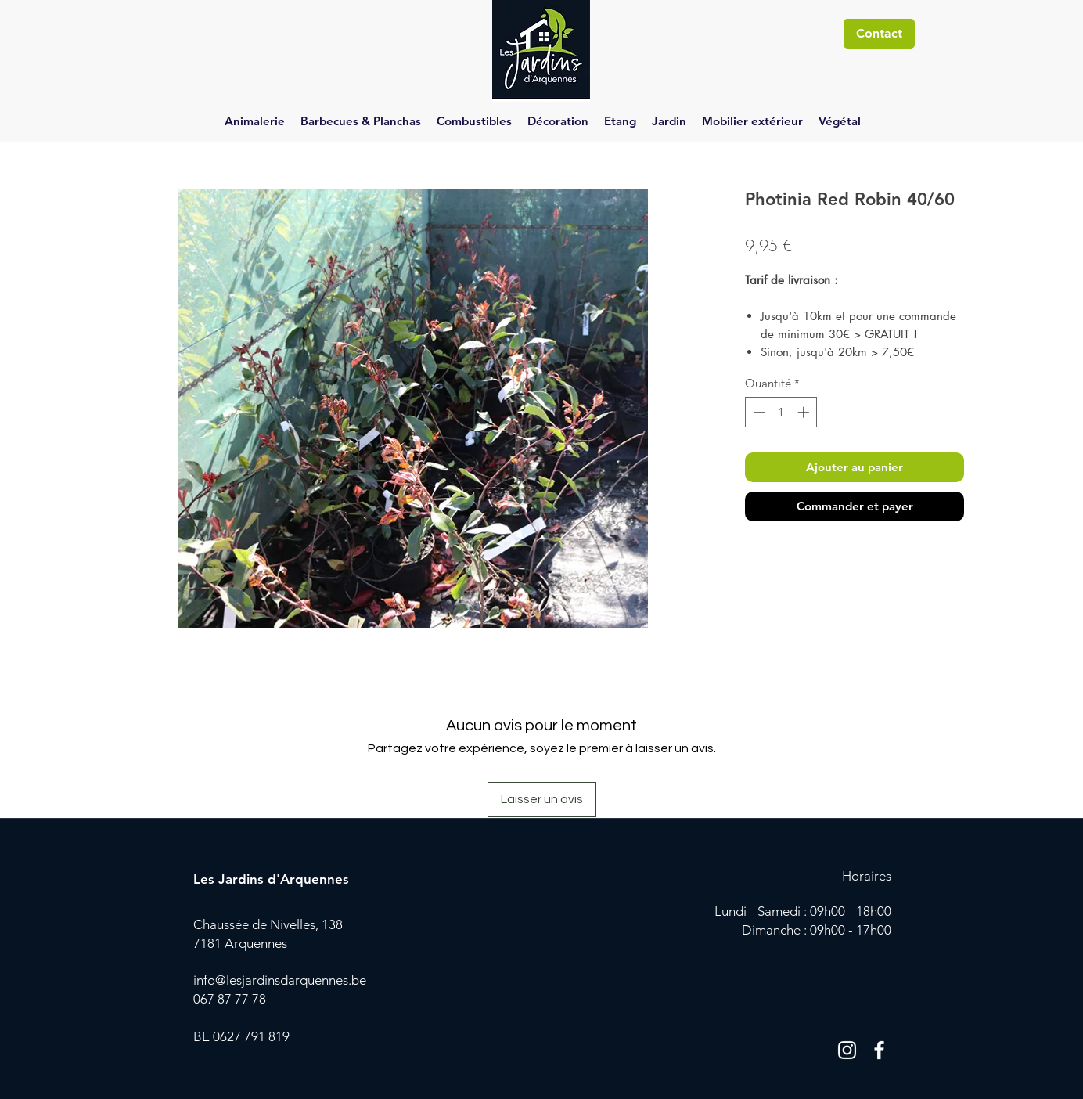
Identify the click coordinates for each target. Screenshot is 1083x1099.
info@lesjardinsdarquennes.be (279, 980)
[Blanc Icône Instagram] (847, 1050)
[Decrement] (757, 412)
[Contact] (879, 34)
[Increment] (804, 412)
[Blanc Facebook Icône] (879, 1050)
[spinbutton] (781, 412)
